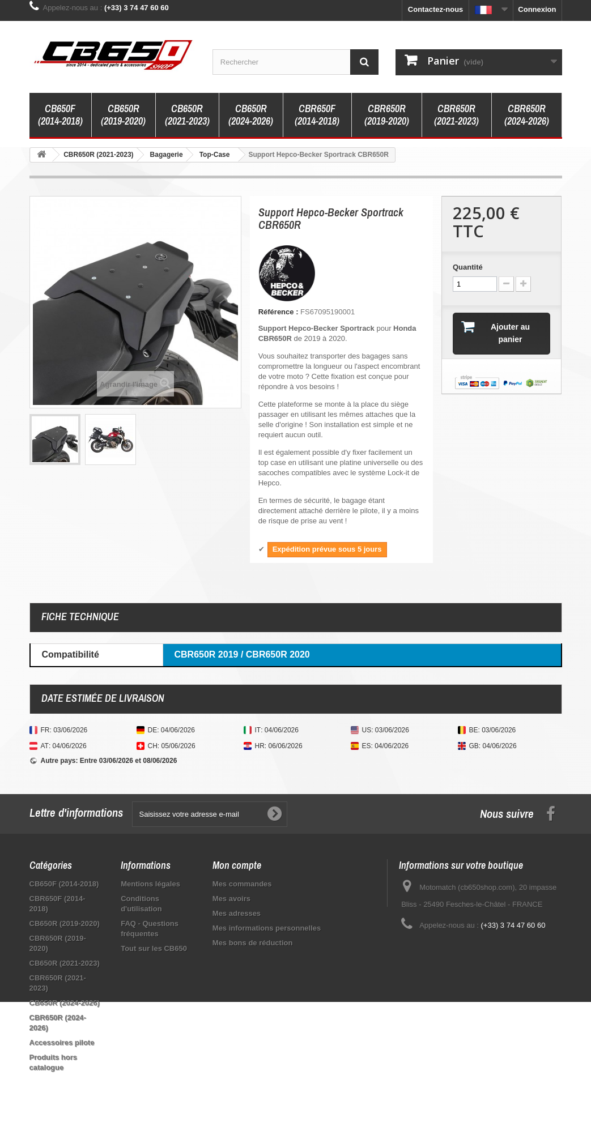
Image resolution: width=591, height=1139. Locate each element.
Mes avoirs (231, 898)
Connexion (537, 9)
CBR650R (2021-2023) (456, 114)
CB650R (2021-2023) (187, 114)
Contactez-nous (436, 9)
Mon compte (236, 865)
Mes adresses (236, 913)
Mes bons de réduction (252, 942)
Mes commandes (242, 884)
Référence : (278, 312)
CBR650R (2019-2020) (386, 114)
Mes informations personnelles (266, 928)
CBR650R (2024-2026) (526, 114)
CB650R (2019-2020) (123, 114)
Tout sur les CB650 (154, 948)
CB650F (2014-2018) (60, 114)
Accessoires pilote (62, 1042)
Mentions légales (150, 884)
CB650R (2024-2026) (250, 114)
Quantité (468, 267)
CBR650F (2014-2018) (317, 114)
